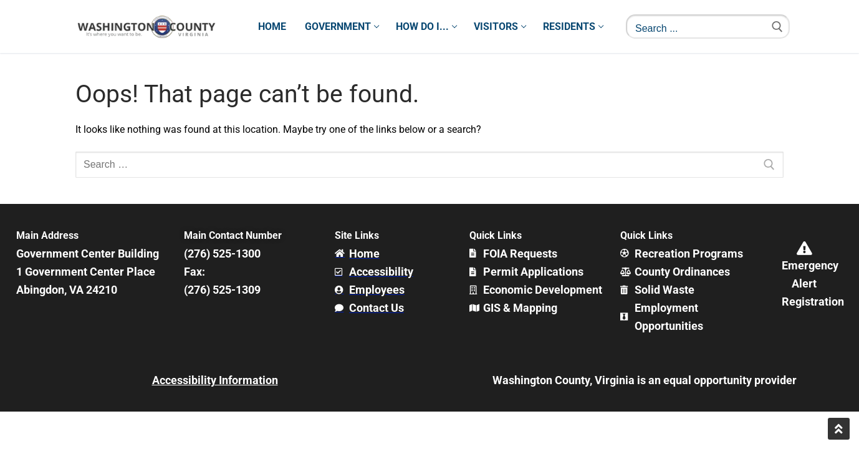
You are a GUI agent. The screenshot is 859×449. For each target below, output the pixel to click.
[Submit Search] (777, 26)
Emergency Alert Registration (813, 283)
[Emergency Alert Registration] (804, 248)
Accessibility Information (215, 380)
